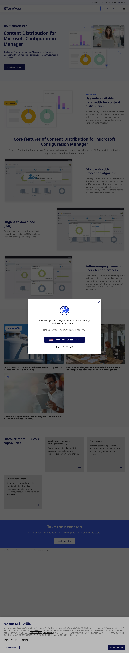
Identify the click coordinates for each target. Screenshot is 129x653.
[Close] (99, 301)
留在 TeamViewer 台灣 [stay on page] (64, 347)
